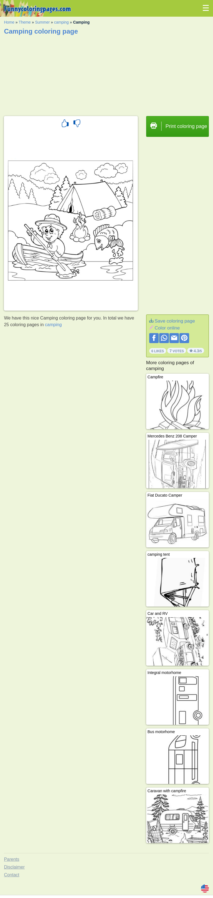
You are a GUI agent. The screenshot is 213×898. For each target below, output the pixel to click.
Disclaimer (14, 867)
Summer (42, 22)
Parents (11, 859)
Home (9, 22)
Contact (11, 874)
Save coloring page (174, 321)
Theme (25, 22)
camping (61, 22)
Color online (167, 328)
